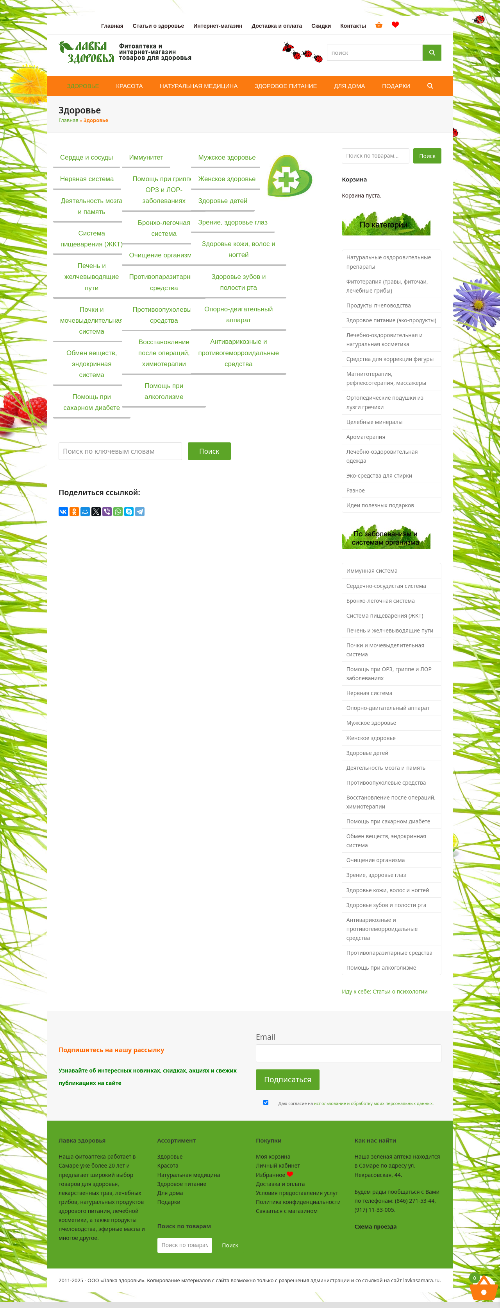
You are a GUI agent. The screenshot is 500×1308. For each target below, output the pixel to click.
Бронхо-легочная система (380, 600)
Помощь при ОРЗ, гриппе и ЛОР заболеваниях (389, 673)
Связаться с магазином (287, 1211)
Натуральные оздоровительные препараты (388, 261)
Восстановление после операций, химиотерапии (391, 802)
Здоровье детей (367, 752)
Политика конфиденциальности (298, 1202)
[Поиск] (432, 53)
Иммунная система (372, 570)
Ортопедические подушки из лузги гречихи (384, 402)
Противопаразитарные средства (389, 952)
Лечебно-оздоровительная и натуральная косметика (384, 339)
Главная (69, 120)
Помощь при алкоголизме (381, 967)
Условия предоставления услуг (297, 1193)
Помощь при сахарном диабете (388, 821)
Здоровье (170, 1156)
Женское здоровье (371, 738)
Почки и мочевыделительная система (385, 649)
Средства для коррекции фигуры (390, 359)
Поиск (209, 451)
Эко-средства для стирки (379, 475)
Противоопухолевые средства (386, 782)
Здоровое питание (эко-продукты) (391, 320)
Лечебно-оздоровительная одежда (382, 456)
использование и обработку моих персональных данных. (374, 1103)
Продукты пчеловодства (378, 305)
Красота (168, 1165)
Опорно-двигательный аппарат (388, 707)
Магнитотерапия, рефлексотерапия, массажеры (386, 378)
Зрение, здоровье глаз (376, 875)
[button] (430, 86)
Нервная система (369, 693)
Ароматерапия (366, 436)
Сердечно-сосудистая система (386, 585)
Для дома (170, 1193)
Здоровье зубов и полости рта (386, 905)
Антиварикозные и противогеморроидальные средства (382, 928)
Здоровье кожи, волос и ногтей (387, 890)
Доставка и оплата (280, 1184)
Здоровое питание (182, 1184)
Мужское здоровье (371, 722)
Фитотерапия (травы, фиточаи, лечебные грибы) (387, 286)
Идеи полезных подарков (380, 505)
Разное (355, 490)
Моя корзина (273, 1156)
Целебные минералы (374, 422)
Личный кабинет (278, 1165)
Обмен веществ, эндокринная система (386, 840)
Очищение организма (375, 860)
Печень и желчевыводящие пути (390, 630)
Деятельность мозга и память (385, 767)
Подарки (168, 1202)
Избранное (274, 1175)
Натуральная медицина (188, 1175)
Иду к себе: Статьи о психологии (385, 991)
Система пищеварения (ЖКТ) (384, 615)
